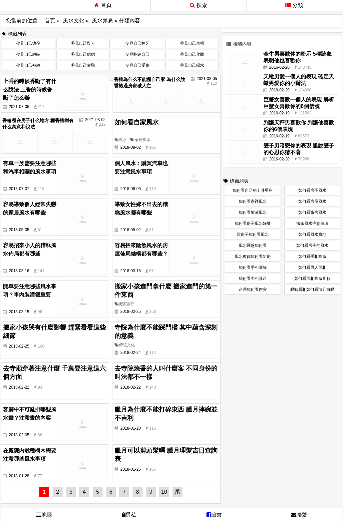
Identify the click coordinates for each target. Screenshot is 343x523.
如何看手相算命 (312, 256)
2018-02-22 (19, 387)
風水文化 (73, 20)
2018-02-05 (19, 435)
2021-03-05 (207, 78)
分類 (294, 5)
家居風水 (140, 139)
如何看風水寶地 (312, 234)
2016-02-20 (279, 67)
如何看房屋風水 (312, 201)
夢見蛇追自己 (138, 54)
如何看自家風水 (137, 122)
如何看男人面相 (312, 267)
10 (164, 492)
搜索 (198, 5)
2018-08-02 (130, 147)
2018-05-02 (130, 229)
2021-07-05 (19, 106)
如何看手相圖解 (253, 267)
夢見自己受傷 (138, 65)
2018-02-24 (130, 352)
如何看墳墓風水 (253, 212)
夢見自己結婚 (83, 54)
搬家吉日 (125, 304)
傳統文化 (125, 345)
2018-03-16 (19, 271)
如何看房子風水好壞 (253, 223)
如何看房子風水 (312, 190)
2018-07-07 (19, 188)
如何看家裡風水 (253, 201)
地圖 (44, 515)
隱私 (129, 515)
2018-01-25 (130, 469)
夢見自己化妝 (192, 54)
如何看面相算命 (253, 278)
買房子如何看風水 (253, 234)
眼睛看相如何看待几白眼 (312, 289)
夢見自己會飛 (83, 65)
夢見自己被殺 (28, 65)
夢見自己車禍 (192, 43)
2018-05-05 (19, 229)
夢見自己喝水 (192, 65)
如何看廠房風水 (312, 212)
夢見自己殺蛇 (28, 54)
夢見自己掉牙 (138, 43)
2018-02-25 (130, 311)
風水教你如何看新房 (253, 256)
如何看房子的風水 (312, 245)
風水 (121, 139)
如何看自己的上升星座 (253, 190)
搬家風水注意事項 (312, 223)
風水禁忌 (102, 20)
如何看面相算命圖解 (312, 278)
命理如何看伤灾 (253, 289)
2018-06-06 (130, 188)
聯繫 (299, 515)
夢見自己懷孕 (28, 43)
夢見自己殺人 (83, 43)
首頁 (103, 5)
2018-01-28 (130, 428)
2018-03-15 (130, 271)
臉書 (214, 515)
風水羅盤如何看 (253, 245)
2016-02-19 (279, 113)
